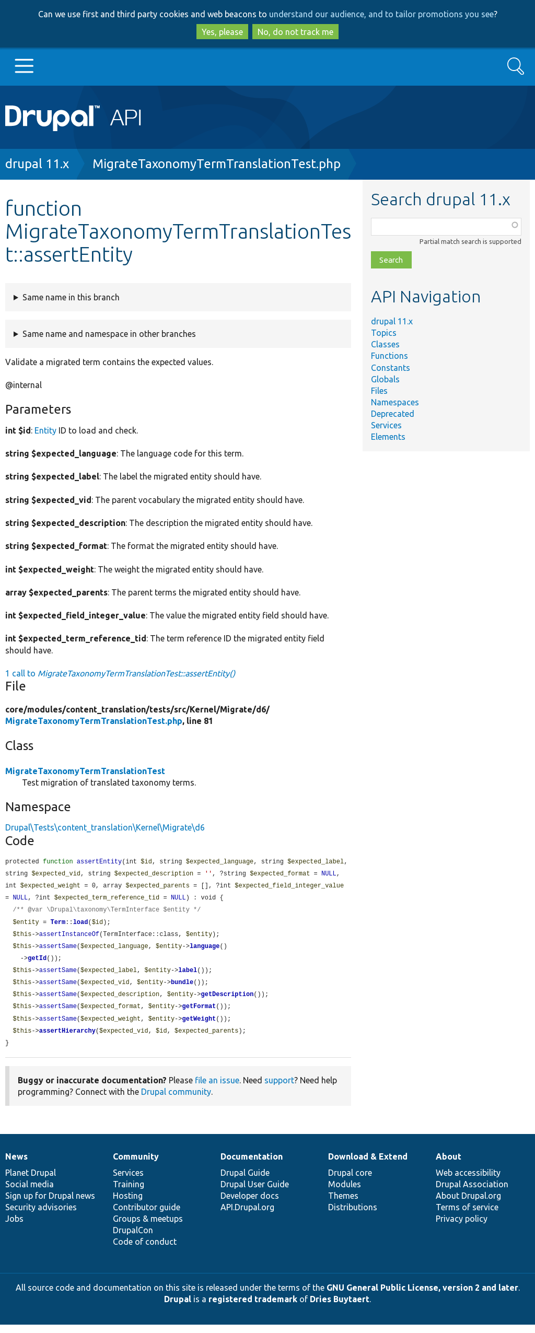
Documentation (251, 1165)
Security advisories (41, 1215)
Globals (385, 379)
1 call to (120, 673)
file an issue (217, 1088)
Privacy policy (461, 1227)
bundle (182, 988)
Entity (45, 430)
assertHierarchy (67, 1038)
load (80, 925)
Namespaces (395, 402)
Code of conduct (145, 1250)
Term (57, 925)
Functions (389, 355)
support (279, 1088)
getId (37, 962)
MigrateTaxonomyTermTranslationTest (85, 771)
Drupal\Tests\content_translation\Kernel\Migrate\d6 (105, 827)
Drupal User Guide (254, 1192)
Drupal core (350, 1181)
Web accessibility (468, 1181)
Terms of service (467, 1215)
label (187, 975)
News (16, 1165)
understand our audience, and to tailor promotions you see (381, 14)
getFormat (199, 1013)
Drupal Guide (245, 1181)
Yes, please (222, 32)
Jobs (14, 1227)
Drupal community (176, 1100)
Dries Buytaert (339, 1307)
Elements (388, 436)
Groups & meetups (148, 1227)
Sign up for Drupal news (50, 1204)
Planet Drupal (30, 1181)
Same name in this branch (71, 297)
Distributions (352, 1215)
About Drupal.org (468, 1204)
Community (136, 1165)
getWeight (199, 1026)
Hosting (128, 1204)
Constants (390, 367)
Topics (384, 332)
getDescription (227, 1000)
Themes (343, 1204)
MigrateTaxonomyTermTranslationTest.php (216, 164)
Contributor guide (146, 1215)
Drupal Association (472, 1192)
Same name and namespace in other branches (109, 333)
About (448, 1165)
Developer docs (249, 1204)
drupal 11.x (37, 164)
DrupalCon (133, 1238)
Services (386, 425)
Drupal (177, 1307)
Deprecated (392, 413)
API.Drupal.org (247, 1215)
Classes (385, 344)
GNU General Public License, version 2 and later (422, 1296)
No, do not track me (295, 32)
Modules (344, 1192)
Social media (29, 1192)
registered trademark (252, 1307)
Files (379, 390)
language (205, 950)
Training (128, 1192)
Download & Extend (368, 1165)
